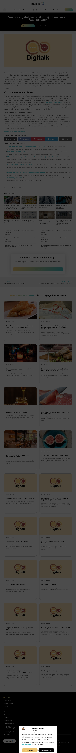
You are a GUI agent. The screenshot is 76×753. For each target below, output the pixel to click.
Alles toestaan (29, 750)
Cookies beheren (46, 750)
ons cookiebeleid (26, 744)
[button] (53, 729)
